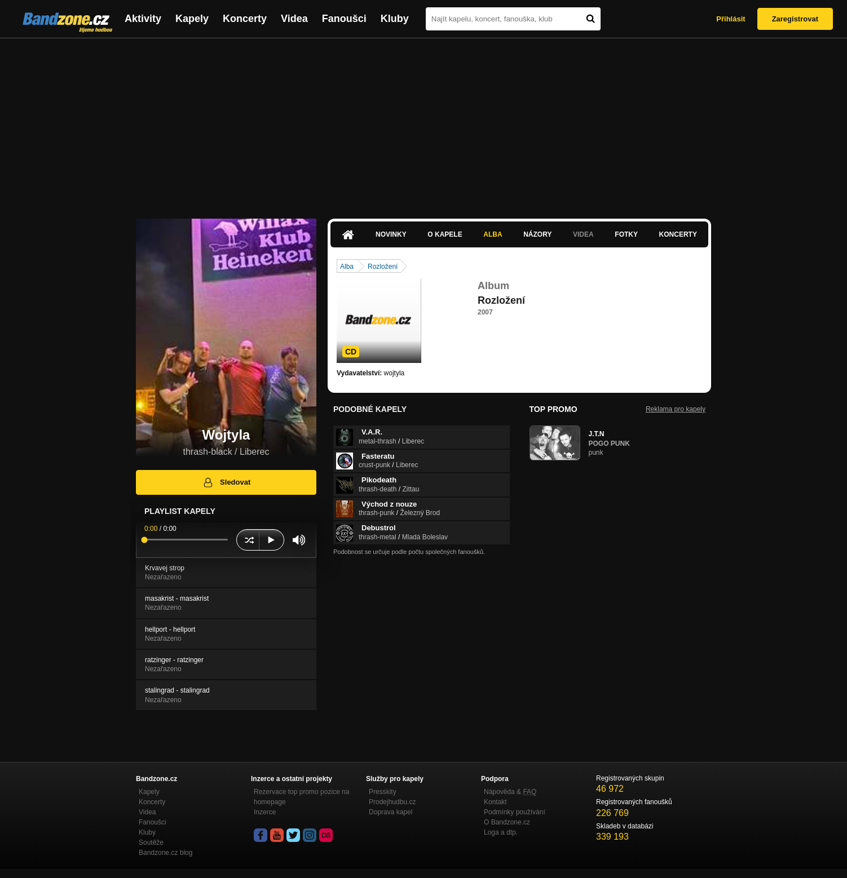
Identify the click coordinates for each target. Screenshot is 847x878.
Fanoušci (344, 18)
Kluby (395, 18)
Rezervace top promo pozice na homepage (301, 797)
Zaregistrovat (795, 19)
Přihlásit (730, 19)
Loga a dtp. (501, 832)
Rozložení (383, 267)
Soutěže (151, 842)
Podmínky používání (514, 812)
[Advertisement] (423, 123)
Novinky (391, 234)
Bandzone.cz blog (165, 853)
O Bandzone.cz (507, 822)
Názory (537, 234)
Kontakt (495, 802)
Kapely (192, 18)
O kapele (444, 234)
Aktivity (143, 18)
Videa (294, 18)
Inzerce (265, 812)
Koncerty (245, 18)
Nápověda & (510, 792)
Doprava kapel (390, 812)
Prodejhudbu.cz (392, 802)
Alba (492, 234)
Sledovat (226, 482)
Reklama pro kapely (675, 409)
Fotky (626, 234)
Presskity (382, 792)
